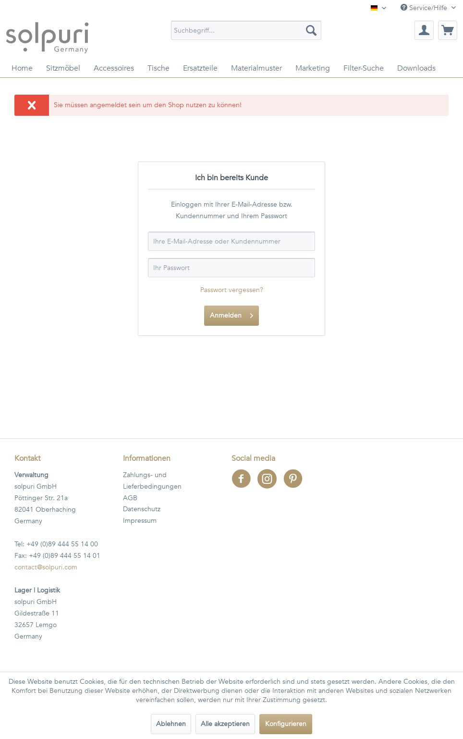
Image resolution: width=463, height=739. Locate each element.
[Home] (22, 68)
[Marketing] (313, 68)
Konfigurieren (285, 723)
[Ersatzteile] (200, 68)
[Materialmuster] (256, 68)
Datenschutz (141, 509)
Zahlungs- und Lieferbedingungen (152, 480)
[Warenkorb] (447, 30)
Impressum (140, 520)
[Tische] (158, 68)
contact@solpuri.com (45, 567)
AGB (130, 498)
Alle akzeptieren (225, 723)
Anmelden (231, 314)
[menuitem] (246, 30)
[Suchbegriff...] (246, 30)
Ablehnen (171, 723)
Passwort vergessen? (231, 290)
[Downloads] (416, 68)
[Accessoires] (114, 68)
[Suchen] (311, 30)
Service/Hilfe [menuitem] (425, 7)
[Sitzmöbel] (63, 68)
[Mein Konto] (424, 30)
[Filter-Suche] (363, 68)
